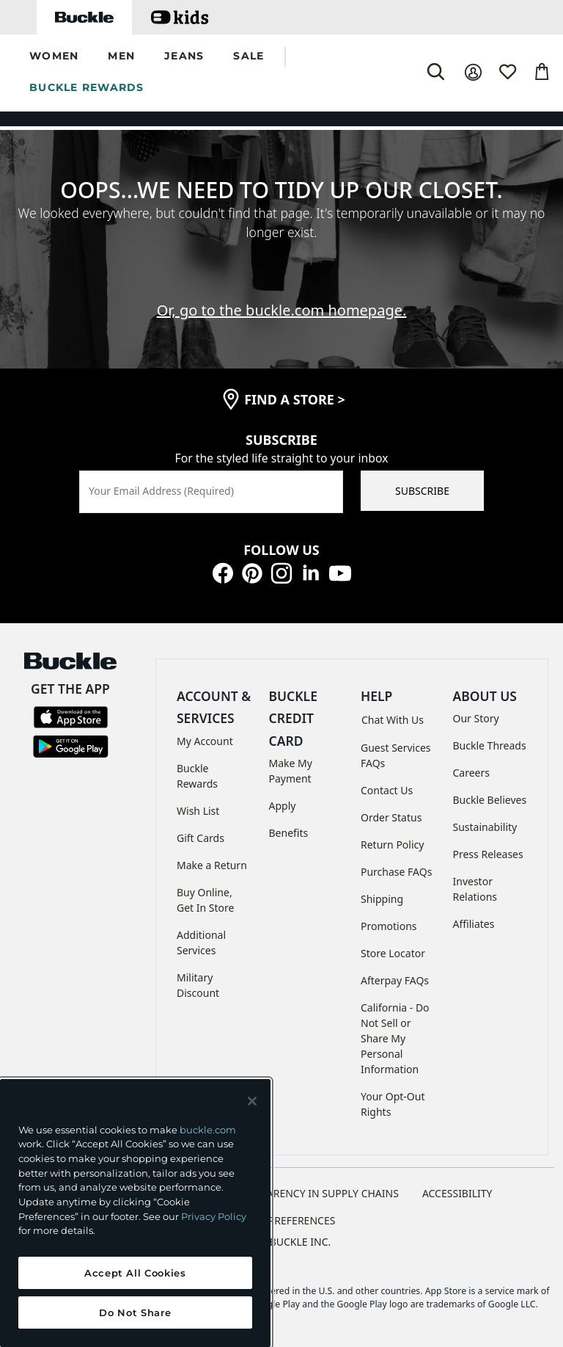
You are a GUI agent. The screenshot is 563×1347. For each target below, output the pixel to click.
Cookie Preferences (282, 1220)
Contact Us (387, 790)
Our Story (476, 718)
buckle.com (208, 1130)
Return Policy (392, 845)
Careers (471, 773)
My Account (205, 741)
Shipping (382, 899)
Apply (282, 806)
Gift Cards (200, 838)
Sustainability (485, 827)
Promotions (389, 926)
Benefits (289, 833)
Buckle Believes (490, 800)
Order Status (391, 817)
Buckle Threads (489, 745)
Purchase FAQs (396, 872)
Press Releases (488, 854)
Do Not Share (135, 1312)
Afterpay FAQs (395, 980)
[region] (135, 1213)
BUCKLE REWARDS (86, 87)
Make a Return (212, 865)
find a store (294, 399)
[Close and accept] (252, 1101)
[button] (54, 57)
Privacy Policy (213, 1216)
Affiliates (474, 924)
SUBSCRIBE (422, 491)
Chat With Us (392, 720)
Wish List (198, 811)
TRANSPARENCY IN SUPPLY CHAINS (314, 1193)
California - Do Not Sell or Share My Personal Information (395, 1038)
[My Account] (473, 72)
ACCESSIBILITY (457, 1193)
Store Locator (393, 953)
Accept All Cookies (135, 1273)
